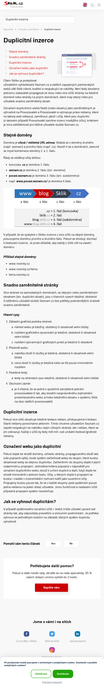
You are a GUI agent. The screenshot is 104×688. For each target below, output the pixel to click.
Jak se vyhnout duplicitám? (26, 73)
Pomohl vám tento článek (21, 543)
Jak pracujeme (79, 636)
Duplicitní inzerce (17, 19)
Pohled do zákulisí (53, 653)
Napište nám (51, 587)
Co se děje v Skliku (27, 636)
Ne (71, 543)
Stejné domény (18, 51)
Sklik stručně (54, 636)
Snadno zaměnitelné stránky (27, 57)
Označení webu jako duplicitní (28, 68)
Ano (53, 543)
